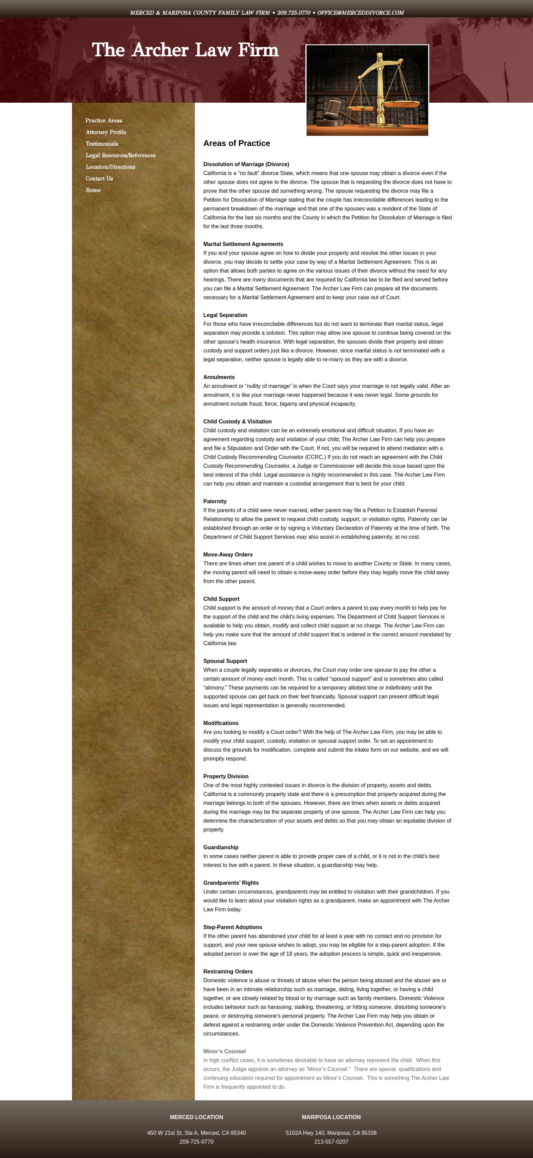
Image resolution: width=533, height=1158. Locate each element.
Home (93, 190)
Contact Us (99, 178)
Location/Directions (110, 167)
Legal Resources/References (121, 155)
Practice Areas (104, 120)
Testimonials (102, 144)
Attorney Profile (106, 132)
